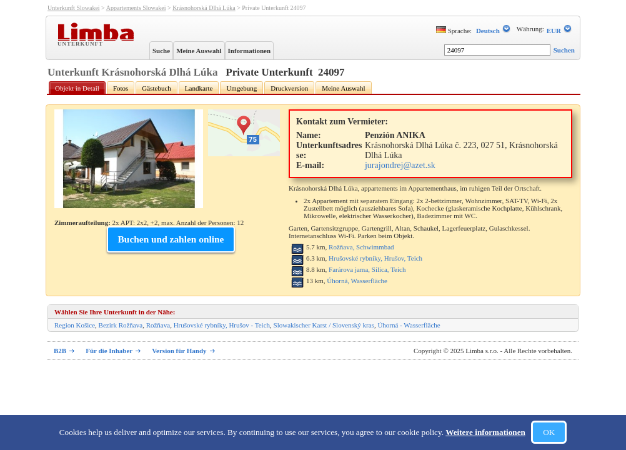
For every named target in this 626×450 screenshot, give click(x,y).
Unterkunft (81, 43)
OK (549, 432)
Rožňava (158, 325)
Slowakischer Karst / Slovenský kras (324, 325)
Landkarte (199, 88)
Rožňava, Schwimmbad (361, 247)
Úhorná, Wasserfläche (357, 280)
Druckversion (289, 88)
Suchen (564, 50)
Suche (161, 50)
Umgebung (241, 88)
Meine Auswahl (198, 50)
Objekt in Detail (77, 88)
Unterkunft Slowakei (73, 7)
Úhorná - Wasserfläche (408, 325)
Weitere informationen (485, 432)
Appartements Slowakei (136, 7)
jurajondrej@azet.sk (400, 165)
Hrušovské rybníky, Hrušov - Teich (222, 325)
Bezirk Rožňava (121, 325)
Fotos (120, 88)
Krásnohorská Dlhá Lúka (204, 7)
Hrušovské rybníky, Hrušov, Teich (375, 258)
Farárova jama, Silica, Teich (367, 269)
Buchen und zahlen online (171, 239)
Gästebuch (156, 88)
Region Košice (74, 325)
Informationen (249, 50)
